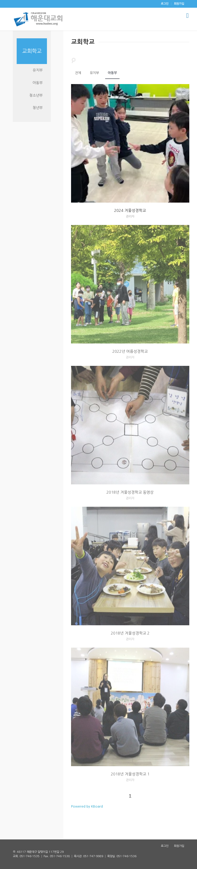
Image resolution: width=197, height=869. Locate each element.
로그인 (165, 3)
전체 (78, 73)
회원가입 (179, 3)
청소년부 (36, 95)
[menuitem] (164, 4)
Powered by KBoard (87, 806)
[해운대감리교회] (38, 19)
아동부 (112, 73)
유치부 (94, 73)
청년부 (38, 108)
